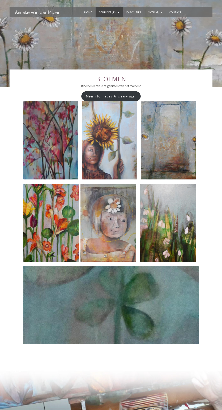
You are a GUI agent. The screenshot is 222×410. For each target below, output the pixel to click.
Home (88, 12)
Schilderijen (108, 12)
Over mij (153, 12)
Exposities (133, 12)
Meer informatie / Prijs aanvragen (111, 96)
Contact (175, 12)
